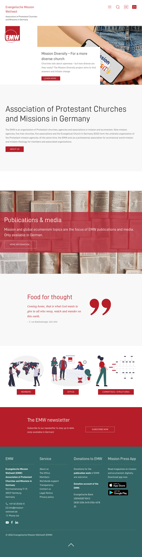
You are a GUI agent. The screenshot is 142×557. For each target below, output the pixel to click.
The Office (45, 473)
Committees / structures (116, 392)
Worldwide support (49, 481)
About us (14, 149)
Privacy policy (47, 497)
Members (26, 392)
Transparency (46, 485)
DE (126, 7)
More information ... (20, 244)
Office (70, 392)
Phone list (12, 515)
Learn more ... (51, 78)
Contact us (45, 489)
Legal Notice (46, 493)
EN (134, 7)
